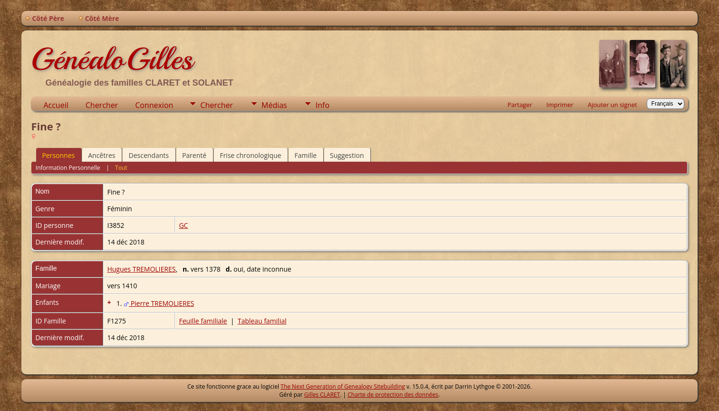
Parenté (194, 155)
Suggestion (347, 155)
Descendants (148, 155)
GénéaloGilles (112, 59)
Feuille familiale (203, 320)
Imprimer (559, 104)
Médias (274, 105)
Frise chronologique (250, 155)
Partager (519, 104)
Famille (305, 155)
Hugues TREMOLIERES (141, 269)
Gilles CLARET (322, 395)
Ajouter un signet (612, 104)
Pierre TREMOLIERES (159, 303)
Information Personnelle (68, 168)
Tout (121, 168)
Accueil (55, 105)
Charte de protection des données (393, 395)
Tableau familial (262, 320)
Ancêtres (101, 155)
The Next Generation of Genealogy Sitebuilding (343, 386)
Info (322, 105)
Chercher (102, 105)
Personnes (58, 155)
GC (183, 225)
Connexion (154, 105)
